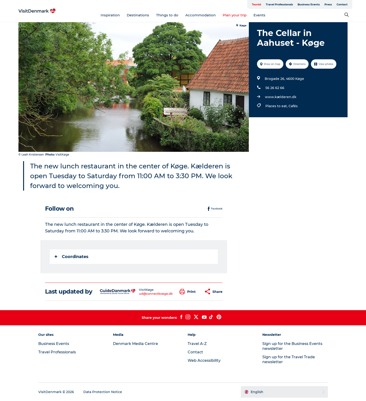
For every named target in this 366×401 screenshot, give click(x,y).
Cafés (293, 106)
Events (259, 15)
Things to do (167, 15)
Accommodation (200, 15)
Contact (342, 4)
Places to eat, (277, 106)
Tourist (256, 4)
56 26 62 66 (274, 88)
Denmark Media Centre (135, 343)
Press (328, 4)
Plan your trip (234, 15)
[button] (188, 291)
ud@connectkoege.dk (156, 293)
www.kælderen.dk (280, 97)
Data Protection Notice (102, 392)
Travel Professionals (279, 4)
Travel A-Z (197, 343)
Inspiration (110, 15)
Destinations (138, 15)
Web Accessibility (204, 360)
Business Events (309, 4)
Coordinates (71, 256)
